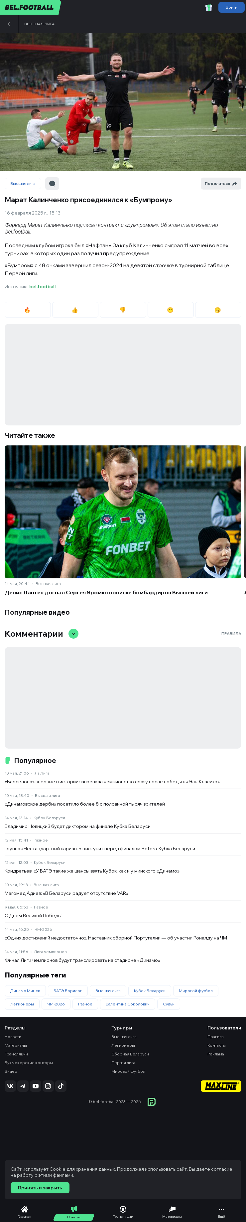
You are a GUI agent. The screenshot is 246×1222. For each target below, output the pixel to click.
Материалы (16, 1045)
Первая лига (123, 1062)
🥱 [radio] (218, 309)
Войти (231, 7)
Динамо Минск (25, 990)
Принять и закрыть (40, 1188)
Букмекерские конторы (29, 1062)
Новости (13, 1036)
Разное (41, 840)
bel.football (42, 287)
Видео (11, 1071)
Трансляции (16, 1053)
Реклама (215, 1053)
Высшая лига (39, 23)
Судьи (169, 1003)
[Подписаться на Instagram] (48, 1086)
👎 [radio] (123, 309)
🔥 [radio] (28, 309)
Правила (231, 633)
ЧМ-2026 (43, 929)
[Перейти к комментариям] (52, 183)
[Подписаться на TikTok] (60, 1086)
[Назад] (9, 24)
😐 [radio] (171, 309)
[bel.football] (31, 7)
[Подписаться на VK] (10, 1086)
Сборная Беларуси (130, 1053)
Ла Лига (42, 773)
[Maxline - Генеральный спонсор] (221, 1086)
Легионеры (22, 1003)
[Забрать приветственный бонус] (208, 7)
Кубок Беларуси (49, 817)
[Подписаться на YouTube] (35, 1086)
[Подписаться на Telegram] (23, 1086)
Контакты (216, 1045)
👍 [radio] (75, 309)
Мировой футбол (196, 990)
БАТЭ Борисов (68, 990)
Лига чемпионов (50, 951)
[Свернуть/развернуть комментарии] (73, 634)
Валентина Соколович (128, 1003)
